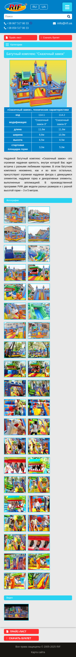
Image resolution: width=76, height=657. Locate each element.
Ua (44, 6)
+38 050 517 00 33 (18, 27)
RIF (16, 7)
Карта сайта (38, 652)
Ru (35, 6)
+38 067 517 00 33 (18, 23)
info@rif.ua (62, 23)
